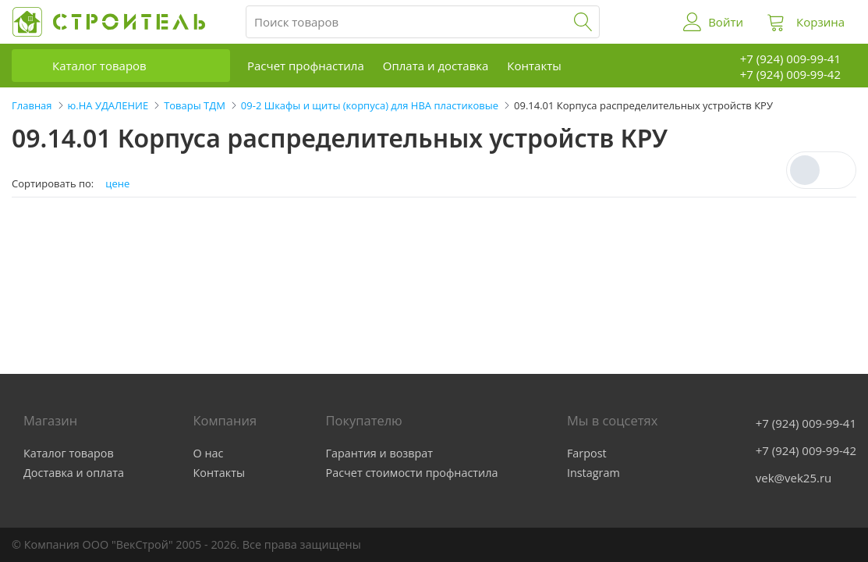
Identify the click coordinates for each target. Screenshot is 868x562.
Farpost (587, 453)
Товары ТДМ (194, 105)
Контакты (534, 65)
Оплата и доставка (436, 65)
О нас (208, 453)
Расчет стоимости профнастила (412, 472)
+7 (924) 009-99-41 (806, 423)
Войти (725, 22)
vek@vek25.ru (793, 478)
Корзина (820, 22)
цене (117, 184)
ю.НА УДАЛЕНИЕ (108, 105)
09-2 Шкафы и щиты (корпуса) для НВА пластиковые (369, 105)
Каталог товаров (99, 65)
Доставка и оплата (73, 472)
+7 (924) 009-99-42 (806, 450)
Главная (32, 105)
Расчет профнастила (305, 65)
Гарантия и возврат (380, 453)
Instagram (593, 472)
